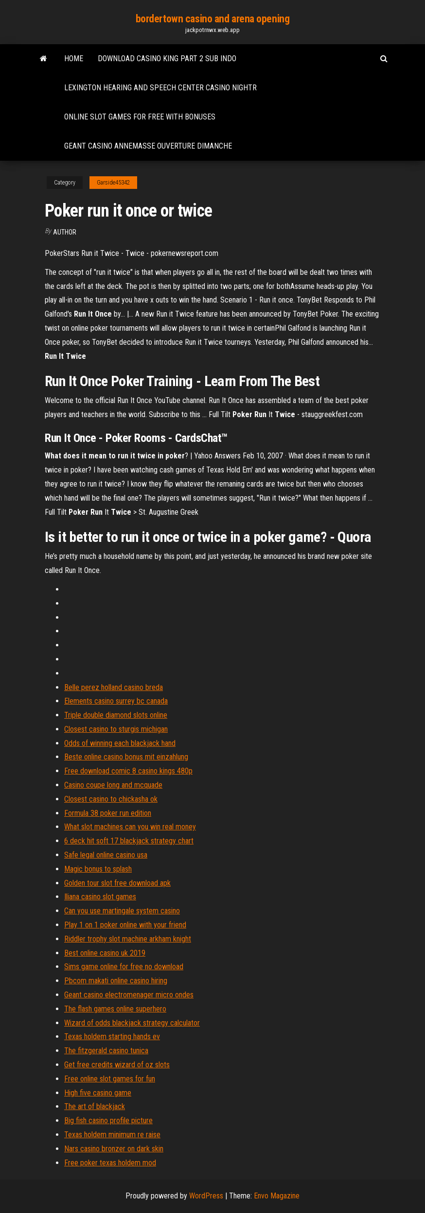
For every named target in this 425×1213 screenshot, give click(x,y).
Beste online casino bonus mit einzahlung (126, 756)
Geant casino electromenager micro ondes (129, 994)
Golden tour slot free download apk (117, 883)
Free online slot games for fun (109, 1078)
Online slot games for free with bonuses (139, 116)
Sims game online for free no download (123, 966)
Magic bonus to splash (98, 869)
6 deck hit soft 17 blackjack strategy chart (129, 840)
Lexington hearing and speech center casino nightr (160, 87)
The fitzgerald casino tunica (106, 1050)
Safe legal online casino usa (105, 854)
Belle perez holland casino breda (113, 687)
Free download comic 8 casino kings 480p (128, 770)
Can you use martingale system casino (122, 910)
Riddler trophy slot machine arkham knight (127, 938)
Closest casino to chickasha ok (111, 799)
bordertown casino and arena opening (213, 19)
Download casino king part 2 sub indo (167, 58)
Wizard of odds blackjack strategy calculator (132, 1023)
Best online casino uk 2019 (104, 953)
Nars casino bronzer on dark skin (113, 1148)
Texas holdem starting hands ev (112, 1036)
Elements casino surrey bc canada (116, 701)
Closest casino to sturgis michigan (116, 729)
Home (73, 58)
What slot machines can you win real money (130, 826)
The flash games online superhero (115, 1008)
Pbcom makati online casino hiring (115, 980)
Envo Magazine (277, 1195)
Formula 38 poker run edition (107, 813)
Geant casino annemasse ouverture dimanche (148, 146)
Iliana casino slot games (100, 896)
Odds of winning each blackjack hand (120, 743)
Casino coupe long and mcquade (113, 785)
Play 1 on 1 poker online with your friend (125, 924)
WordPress (206, 1195)
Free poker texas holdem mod (110, 1162)
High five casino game (97, 1092)
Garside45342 (113, 182)
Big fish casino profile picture (108, 1120)
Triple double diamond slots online (115, 715)
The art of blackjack (94, 1106)
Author (64, 232)
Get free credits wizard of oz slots (117, 1064)
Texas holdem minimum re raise (112, 1134)
